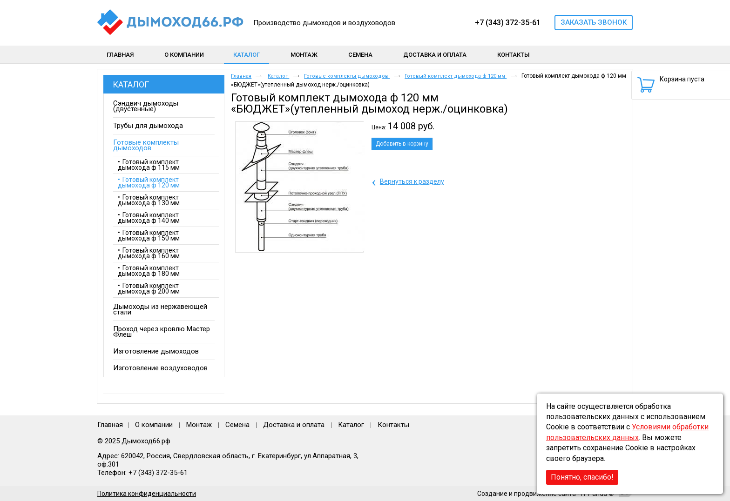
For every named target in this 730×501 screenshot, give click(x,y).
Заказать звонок (594, 22)
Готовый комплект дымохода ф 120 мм (456, 76)
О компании (154, 425)
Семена (237, 425)
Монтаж (200, 425)
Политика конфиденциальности (146, 493)
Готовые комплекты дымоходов (347, 76)
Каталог (246, 54)
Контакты (393, 425)
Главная (241, 76)
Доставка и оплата (293, 425)
